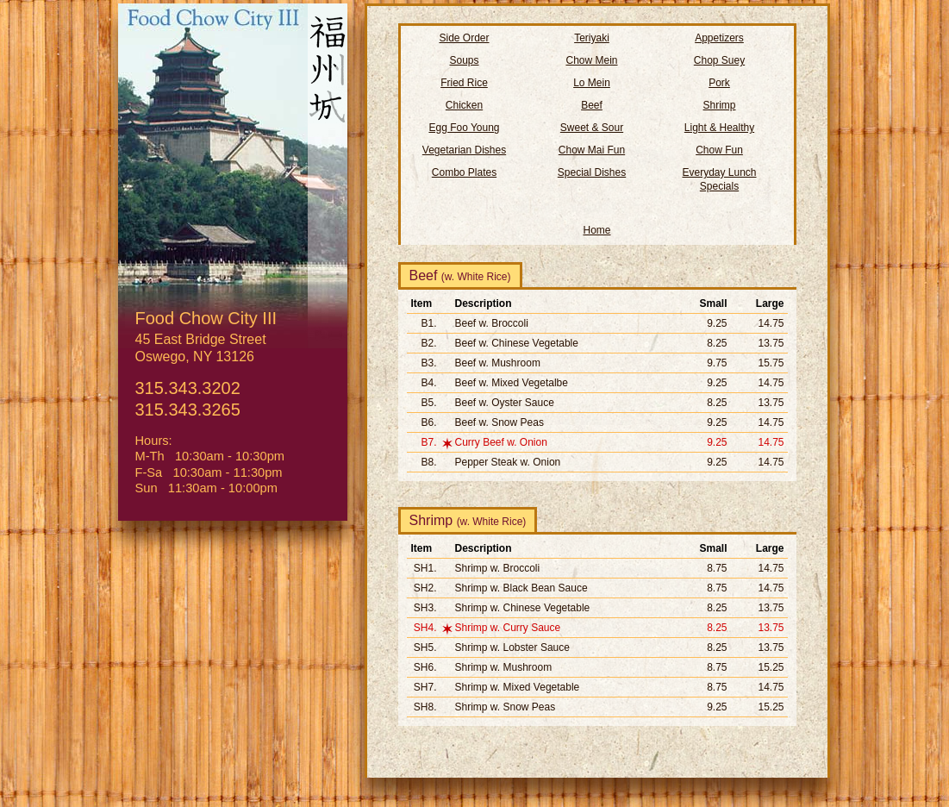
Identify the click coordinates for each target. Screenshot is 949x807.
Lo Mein (591, 83)
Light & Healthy (719, 128)
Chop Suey (719, 60)
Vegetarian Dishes (464, 150)
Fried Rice (464, 83)
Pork (719, 83)
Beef (591, 105)
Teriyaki (591, 38)
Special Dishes (592, 172)
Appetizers (719, 38)
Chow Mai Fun (592, 150)
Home (596, 230)
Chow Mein (591, 60)
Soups (463, 60)
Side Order (464, 38)
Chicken (464, 105)
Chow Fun (719, 150)
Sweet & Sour (591, 128)
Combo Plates (464, 172)
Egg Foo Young (463, 128)
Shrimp (718, 105)
